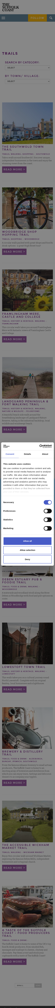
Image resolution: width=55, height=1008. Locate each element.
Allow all (27, 541)
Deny (27, 559)
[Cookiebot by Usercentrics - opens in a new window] (39, 446)
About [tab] (45, 454)
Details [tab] (27, 454)
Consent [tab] (10, 454)
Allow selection (27, 550)
